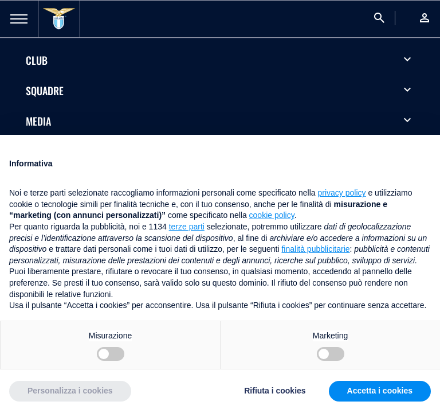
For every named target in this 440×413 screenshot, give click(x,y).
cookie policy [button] (271, 215)
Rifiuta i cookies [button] (274, 390)
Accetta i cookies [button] (379, 390)
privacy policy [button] (342, 192)
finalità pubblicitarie (315, 249)
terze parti (187, 226)
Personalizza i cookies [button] (70, 390)
